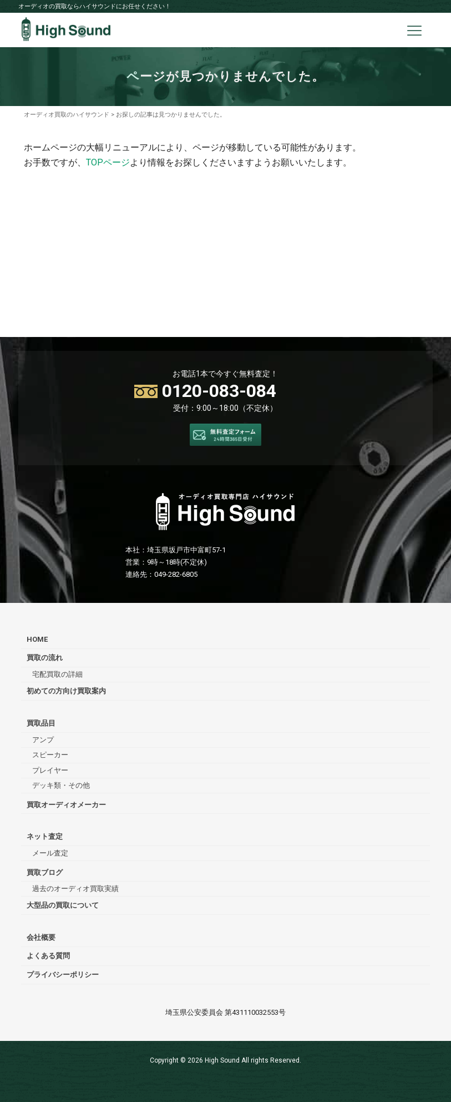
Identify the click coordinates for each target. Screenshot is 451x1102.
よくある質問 (48, 956)
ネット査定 (45, 836)
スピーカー (50, 755)
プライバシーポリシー (63, 974)
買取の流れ (45, 657)
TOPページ (108, 162)
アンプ (43, 740)
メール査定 (50, 853)
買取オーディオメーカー (66, 805)
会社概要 (41, 937)
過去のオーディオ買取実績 (75, 888)
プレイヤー (50, 770)
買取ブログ (45, 872)
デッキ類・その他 (61, 785)
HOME (37, 639)
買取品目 (41, 723)
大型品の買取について (63, 905)
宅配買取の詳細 (57, 674)
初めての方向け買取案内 (66, 691)
